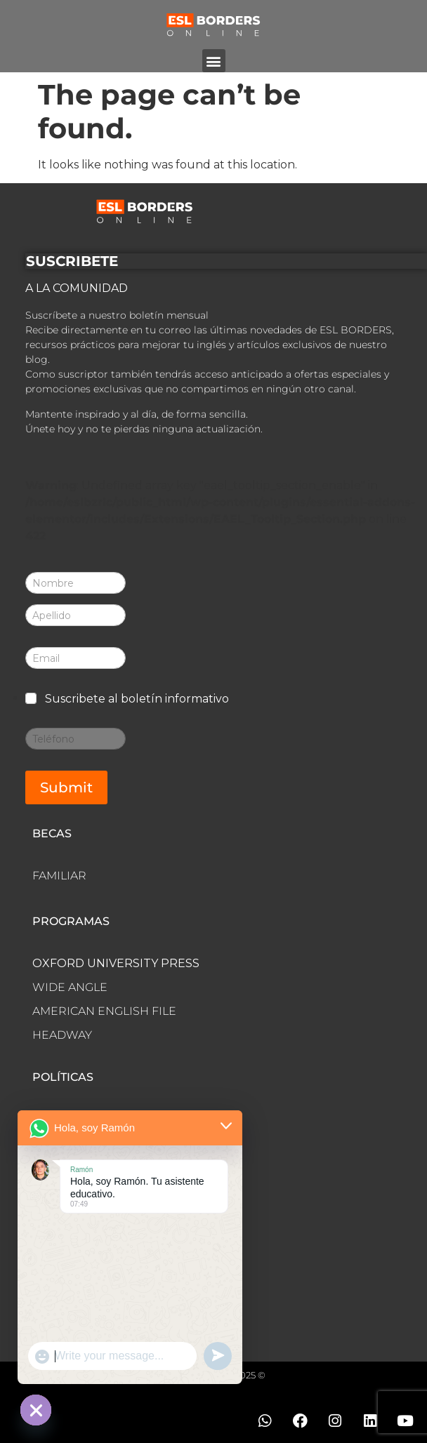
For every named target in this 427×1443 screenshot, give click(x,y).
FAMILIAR (59, 875)
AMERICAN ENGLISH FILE (104, 1011)
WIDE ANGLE (69, 987)
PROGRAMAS (71, 921)
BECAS (52, 833)
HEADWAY (62, 1035)
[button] (213, 60)
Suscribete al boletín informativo (137, 698)
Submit (66, 787)
